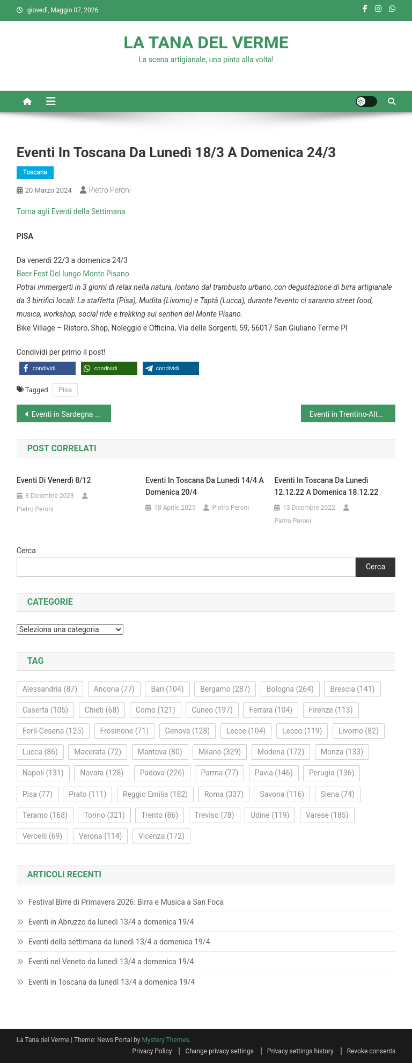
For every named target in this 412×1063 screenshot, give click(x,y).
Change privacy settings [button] (219, 1051)
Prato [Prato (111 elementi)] (87, 794)
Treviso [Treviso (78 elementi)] (214, 815)
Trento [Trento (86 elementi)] (159, 815)
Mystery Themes (165, 1040)
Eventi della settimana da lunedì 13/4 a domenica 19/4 (119, 941)
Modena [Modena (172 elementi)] (281, 751)
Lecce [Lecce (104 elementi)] (246, 731)
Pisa (65, 390)
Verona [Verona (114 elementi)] (100, 836)
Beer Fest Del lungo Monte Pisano (73, 273)
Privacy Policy (152, 1051)
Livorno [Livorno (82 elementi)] (359, 731)
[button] (47, 368)
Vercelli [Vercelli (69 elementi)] (43, 836)
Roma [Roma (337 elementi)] (224, 794)
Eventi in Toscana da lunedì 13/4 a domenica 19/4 (111, 982)
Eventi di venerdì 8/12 (54, 480)
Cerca (26, 550)
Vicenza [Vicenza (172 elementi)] (161, 836)
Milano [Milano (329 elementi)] (219, 751)
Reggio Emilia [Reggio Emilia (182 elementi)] (155, 794)
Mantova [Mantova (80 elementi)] (160, 751)
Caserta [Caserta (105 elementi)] (45, 710)
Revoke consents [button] (371, 1051)
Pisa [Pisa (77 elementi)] (38, 794)
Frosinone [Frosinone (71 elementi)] (124, 731)
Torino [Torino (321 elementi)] (104, 815)
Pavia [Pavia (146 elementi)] (274, 772)
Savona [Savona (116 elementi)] (282, 794)
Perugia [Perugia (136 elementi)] (331, 772)
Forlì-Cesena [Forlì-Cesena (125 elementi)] (53, 731)
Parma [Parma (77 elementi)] (219, 772)
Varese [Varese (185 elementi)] (327, 815)
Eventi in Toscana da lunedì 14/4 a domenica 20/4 (204, 486)
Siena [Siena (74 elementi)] (338, 794)
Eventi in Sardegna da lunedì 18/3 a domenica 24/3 (72, 414)
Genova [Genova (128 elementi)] (187, 731)
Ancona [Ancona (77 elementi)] (114, 689)
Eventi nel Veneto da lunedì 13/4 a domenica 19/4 (111, 961)
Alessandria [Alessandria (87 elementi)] (50, 689)
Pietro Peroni (110, 190)
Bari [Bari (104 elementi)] (167, 689)
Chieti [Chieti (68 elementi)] (102, 710)
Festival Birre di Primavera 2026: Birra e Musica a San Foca (126, 902)
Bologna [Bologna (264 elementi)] (290, 689)
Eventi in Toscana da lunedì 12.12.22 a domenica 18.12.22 (326, 486)
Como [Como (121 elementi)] (155, 710)
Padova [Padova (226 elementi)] (162, 772)
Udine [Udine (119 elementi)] (270, 815)
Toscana (35, 172)
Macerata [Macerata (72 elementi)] (97, 751)
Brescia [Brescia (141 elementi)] (352, 689)
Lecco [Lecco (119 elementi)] (302, 731)
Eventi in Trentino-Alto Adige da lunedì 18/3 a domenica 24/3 (353, 414)
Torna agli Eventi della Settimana (71, 211)
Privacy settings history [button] (300, 1051)
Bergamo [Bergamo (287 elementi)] (225, 689)
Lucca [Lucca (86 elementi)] (40, 751)
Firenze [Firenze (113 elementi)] (331, 710)
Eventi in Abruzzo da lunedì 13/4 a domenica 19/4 (111, 922)
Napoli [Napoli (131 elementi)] (43, 772)
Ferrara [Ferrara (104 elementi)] (270, 710)
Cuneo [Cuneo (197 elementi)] (212, 710)
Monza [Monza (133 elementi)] (342, 751)
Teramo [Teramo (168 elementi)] (45, 815)
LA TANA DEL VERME (206, 42)
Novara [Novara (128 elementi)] (101, 772)
